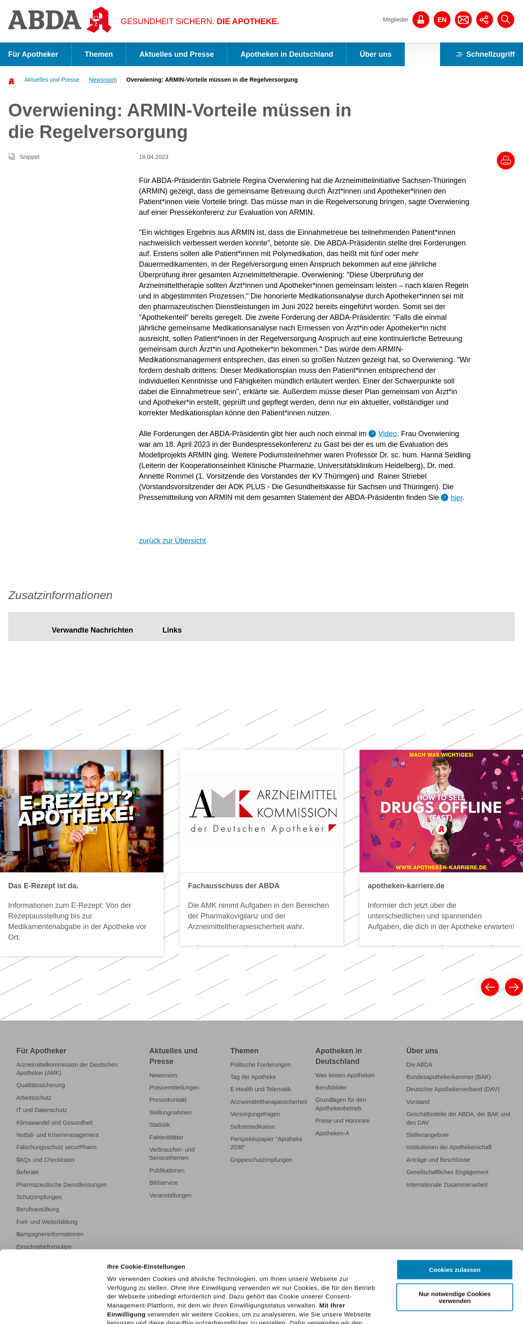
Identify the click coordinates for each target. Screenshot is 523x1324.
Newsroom (103, 79)
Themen (99, 54)
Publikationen (167, 1170)
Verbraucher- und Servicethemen (172, 1153)
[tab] (92, 630)
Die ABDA (419, 1064)
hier (457, 498)
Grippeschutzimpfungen (261, 1160)
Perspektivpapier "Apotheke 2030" (266, 1143)
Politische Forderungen (260, 1064)
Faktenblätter (167, 1137)
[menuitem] (49, 79)
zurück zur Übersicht (172, 541)
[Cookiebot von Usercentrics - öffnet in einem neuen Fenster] (53, 1308)
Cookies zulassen (455, 1198)
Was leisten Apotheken (345, 1075)
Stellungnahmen (171, 1112)
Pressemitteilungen (174, 1087)
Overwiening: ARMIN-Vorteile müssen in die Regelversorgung (212, 79)
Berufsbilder (331, 1087)
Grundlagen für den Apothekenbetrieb (340, 1104)
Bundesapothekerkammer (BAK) (448, 1077)
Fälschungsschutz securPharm (56, 1147)
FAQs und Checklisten (45, 1160)
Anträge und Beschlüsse (438, 1160)
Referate (27, 1172)
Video (387, 434)
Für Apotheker (33, 54)
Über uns (375, 54)
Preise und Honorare (342, 1120)
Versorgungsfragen (255, 1114)
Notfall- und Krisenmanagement (57, 1135)
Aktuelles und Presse (176, 54)
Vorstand (417, 1102)
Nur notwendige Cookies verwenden (455, 1225)
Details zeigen (434, 1307)
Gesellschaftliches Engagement (447, 1172)
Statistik (160, 1124)
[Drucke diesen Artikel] (506, 160)
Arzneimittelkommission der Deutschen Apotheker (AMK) (67, 1068)
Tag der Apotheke (253, 1077)
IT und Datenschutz (41, 1110)
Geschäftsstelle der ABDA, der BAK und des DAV (458, 1118)
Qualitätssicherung (40, 1085)
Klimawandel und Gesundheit (54, 1122)
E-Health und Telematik (260, 1089)
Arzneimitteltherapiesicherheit (268, 1102)
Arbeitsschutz (33, 1097)
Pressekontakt (168, 1100)
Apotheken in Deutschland (286, 54)
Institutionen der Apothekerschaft (449, 1147)
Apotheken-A (332, 1133)
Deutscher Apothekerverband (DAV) (452, 1089)
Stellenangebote (427, 1135)
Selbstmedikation (252, 1126)
